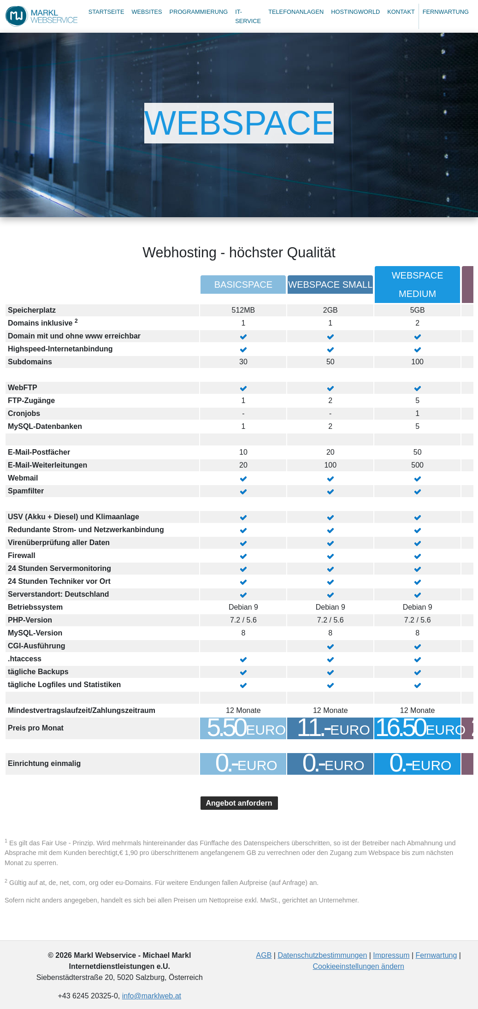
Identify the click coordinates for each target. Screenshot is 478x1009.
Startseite (106, 11)
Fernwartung (446, 11)
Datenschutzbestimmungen (322, 955)
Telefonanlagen (296, 11)
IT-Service (248, 16)
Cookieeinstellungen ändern (358, 966)
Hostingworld (355, 11)
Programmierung (199, 11)
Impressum (391, 955)
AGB (264, 955)
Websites (146, 11)
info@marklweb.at (151, 996)
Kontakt (401, 11)
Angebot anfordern (239, 803)
